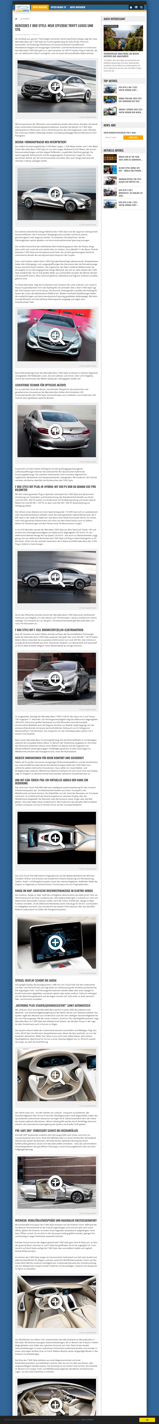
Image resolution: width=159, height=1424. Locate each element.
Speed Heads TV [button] (58, 7)
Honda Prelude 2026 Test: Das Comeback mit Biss (130, 100)
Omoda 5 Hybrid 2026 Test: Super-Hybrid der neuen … (131, 111)
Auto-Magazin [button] (40, 7)
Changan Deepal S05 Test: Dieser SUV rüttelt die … (130, 180)
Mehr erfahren (98, 1420)
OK (147, 1419)
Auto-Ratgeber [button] (77, 7)
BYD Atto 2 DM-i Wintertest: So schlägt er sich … (130, 193)
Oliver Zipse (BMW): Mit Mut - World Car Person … (131, 169)
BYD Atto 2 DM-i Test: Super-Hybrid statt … (128, 88)
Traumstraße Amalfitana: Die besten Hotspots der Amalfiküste (121, 55)
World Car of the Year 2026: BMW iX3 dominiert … (131, 158)
